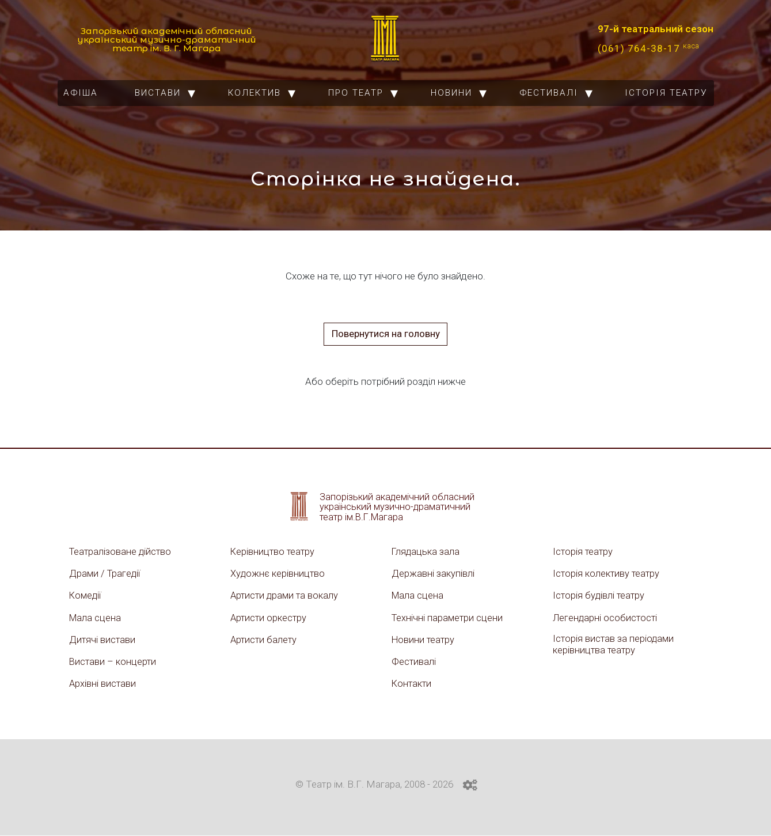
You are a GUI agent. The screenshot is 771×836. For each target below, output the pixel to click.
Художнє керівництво (278, 573)
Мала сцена (96, 617)
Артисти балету (264, 639)
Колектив (254, 93)
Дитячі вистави (102, 639)
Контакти (412, 684)
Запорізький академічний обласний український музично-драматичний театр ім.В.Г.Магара (398, 506)
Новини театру (424, 639)
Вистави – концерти (113, 662)
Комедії (85, 596)
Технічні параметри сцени (448, 617)
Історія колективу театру (607, 573)
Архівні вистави (103, 684)
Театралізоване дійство (121, 551)
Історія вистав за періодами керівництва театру (614, 644)
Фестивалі (548, 93)
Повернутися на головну (386, 333)
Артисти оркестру (269, 617)
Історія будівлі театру (600, 596)
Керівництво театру (273, 551)
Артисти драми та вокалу (285, 596)
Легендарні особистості (606, 617)
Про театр (355, 93)
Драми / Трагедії (105, 573)
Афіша (80, 93)
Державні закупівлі (433, 573)
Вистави (158, 93)
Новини (451, 93)
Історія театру (666, 93)
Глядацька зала (426, 551)
